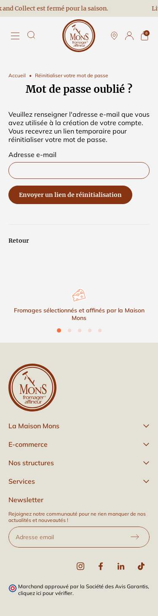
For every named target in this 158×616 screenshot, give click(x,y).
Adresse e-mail (32, 154)
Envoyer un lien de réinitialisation (70, 195)
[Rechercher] (31, 34)
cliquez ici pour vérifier (45, 593)
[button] (79, 426)
